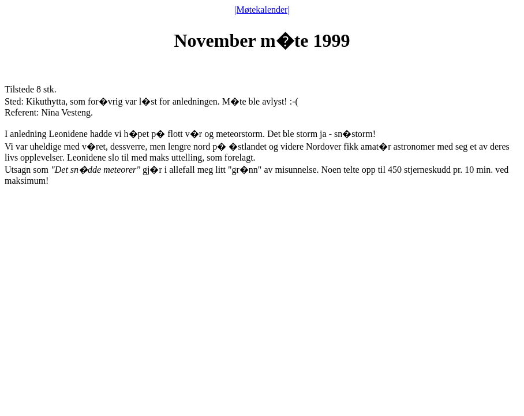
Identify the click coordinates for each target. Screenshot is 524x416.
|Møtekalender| (261, 9)
